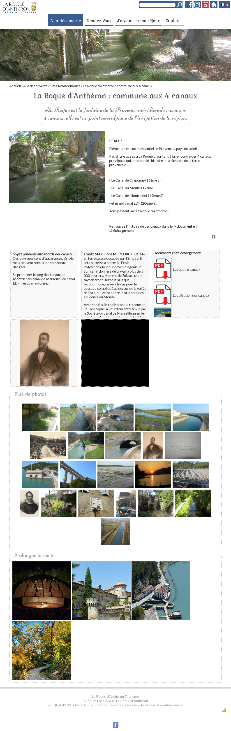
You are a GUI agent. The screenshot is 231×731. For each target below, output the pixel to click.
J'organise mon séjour (138, 20)
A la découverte (65, 20)
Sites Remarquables (65, 86)
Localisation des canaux (191, 295)
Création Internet (214, 711)
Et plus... (173, 20)
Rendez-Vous (99, 20)
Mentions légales (124, 705)
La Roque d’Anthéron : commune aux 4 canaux (117, 86)
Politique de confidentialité (162, 705)
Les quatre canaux (186, 269)
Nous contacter (96, 705)
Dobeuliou (198, 711)
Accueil (15, 86)
